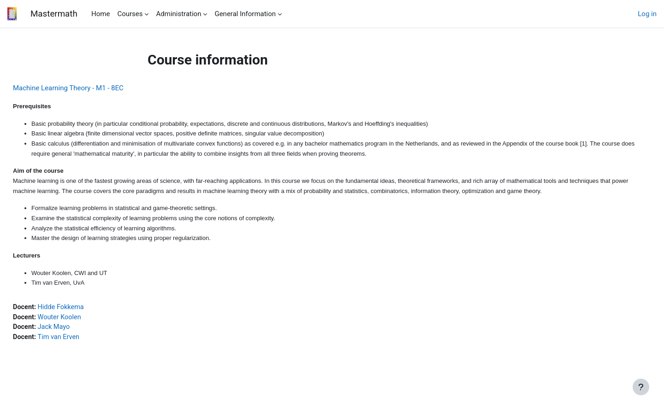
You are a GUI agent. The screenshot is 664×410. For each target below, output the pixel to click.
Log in (647, 14)
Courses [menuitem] (129, 14)
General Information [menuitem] (245, 14)
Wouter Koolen (83, 323)
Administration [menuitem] (178, 14)
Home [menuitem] (100, 14)
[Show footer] (641, 387)
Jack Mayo (77, 334)
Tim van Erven (82, 344)
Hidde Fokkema (85, 313)
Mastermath (53, 14)
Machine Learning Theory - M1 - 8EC (90, 88)
